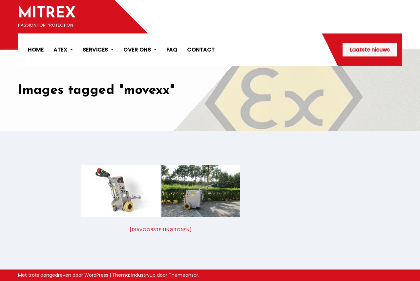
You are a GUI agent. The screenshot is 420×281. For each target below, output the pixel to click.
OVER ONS (140, 50)
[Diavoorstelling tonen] (161, 230)
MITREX (47, 13)
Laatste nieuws (370, 50)
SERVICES (98, 50)
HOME (36, 50)
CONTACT (201, 50)
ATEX (63, 50)
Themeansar (183, 275)
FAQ (172, 50)
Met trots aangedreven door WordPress (64, 275)
